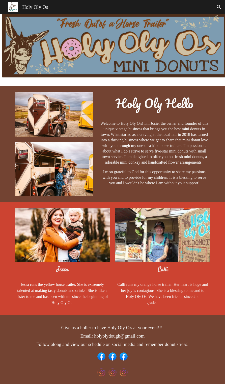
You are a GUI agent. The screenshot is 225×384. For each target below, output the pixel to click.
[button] (219, 7)
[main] (154, 104)
